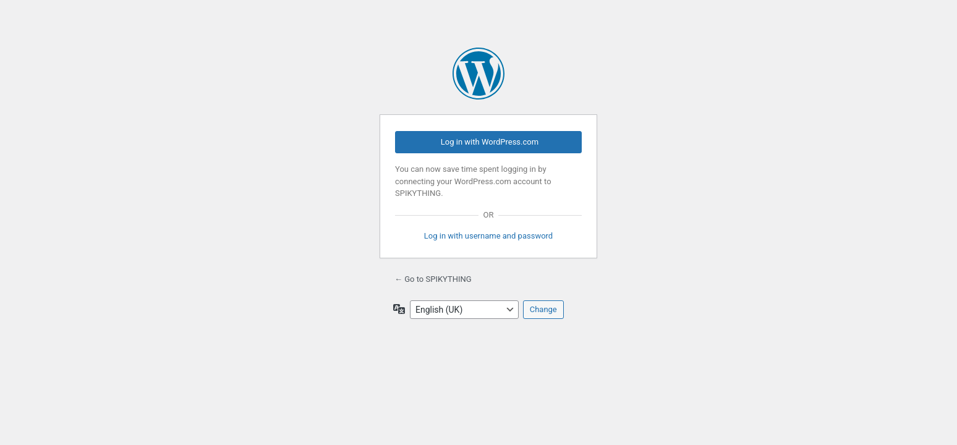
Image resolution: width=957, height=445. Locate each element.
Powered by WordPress (478, 74)
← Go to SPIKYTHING (433, 279)
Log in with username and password (488, 235)
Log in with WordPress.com (489, 141)
